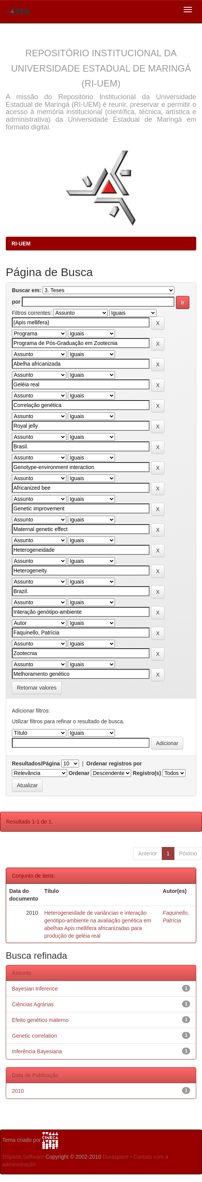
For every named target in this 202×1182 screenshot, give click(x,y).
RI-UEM (21, 243)
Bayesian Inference (35, 989)
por (16, 302)
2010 (18, 1091)
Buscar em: (26, 290)
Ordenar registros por (114, 763)
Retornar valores (37, 688)
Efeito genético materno (40, 1020)
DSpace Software (23, 1157)
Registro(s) (147, 773)
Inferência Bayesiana (37, 1051)
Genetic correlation (34, 1036)
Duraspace (116, 1157)
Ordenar (79, 773)
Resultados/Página (36, 763)
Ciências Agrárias (33, 1004)
